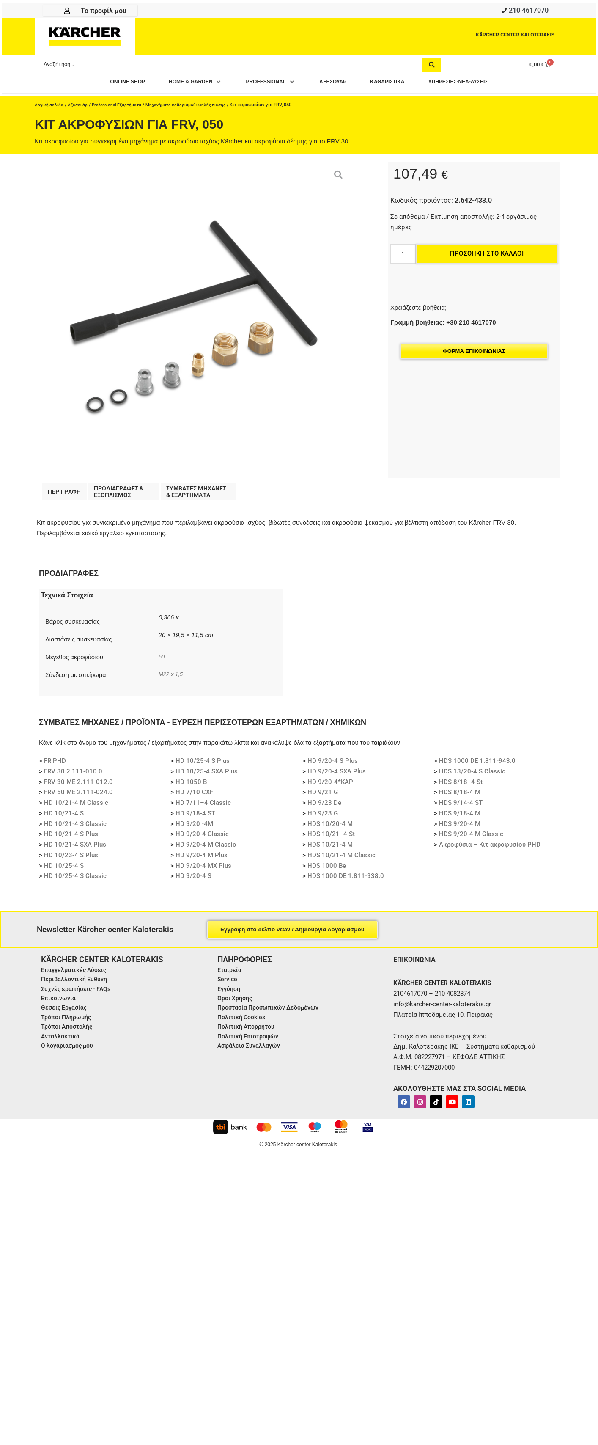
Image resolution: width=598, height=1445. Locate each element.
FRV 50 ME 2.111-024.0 (78, 797)
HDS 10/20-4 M (330, 829)
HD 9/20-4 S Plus (332, 766)
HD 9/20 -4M (194, 829)
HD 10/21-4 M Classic (76, 808)
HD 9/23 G (322, 818)
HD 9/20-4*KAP (330, 787)
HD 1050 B (191, 787)
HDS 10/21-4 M (330, 849)
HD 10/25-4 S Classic (75, 881)
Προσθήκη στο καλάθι (487, 256)
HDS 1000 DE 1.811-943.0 (477, 766)
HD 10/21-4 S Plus (71, 839)
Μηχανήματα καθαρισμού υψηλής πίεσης (195, 107)
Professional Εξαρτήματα (121, 107)
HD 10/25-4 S (64, 871)
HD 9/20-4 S (193, 881)
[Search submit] (431, 67)
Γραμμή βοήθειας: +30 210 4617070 (443, 325)
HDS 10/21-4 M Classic (341, 860)
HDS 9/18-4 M (459, 818)
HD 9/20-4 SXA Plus (336, 776)
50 (162, 661)
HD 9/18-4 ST (195, 818)
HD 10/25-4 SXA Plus (207, 776)
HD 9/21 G (322, 797)
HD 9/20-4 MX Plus (203, 871)
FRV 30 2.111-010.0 (73, 776)
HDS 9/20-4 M (459, 829)
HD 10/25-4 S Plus (203, 766)
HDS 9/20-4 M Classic (471, 839)
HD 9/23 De (324, 808)
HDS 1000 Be (326, 871)
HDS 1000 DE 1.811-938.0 (345, 881)
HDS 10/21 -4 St (331, 839)
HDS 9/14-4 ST (461, 808)
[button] (190, 84)
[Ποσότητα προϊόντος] (403, 257)
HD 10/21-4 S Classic (75, 829)
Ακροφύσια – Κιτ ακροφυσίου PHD (489, 849)
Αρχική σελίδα (50, 107)
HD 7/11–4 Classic (203, 808)
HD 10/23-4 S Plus (71, 860)
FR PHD (55, 766)
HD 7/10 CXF (194, 797)
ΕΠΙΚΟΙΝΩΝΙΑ (415, 964)
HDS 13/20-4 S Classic (472, 776)
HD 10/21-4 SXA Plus (75, 849)
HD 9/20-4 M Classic (206, 849)
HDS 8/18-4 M (459, 797)
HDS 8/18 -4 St (461, 787)
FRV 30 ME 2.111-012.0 (78, 787)
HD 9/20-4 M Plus (202, 860)
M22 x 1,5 (171, 679)
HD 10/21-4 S (64, 818)
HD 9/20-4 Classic (202, 839)
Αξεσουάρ (79, 107)
